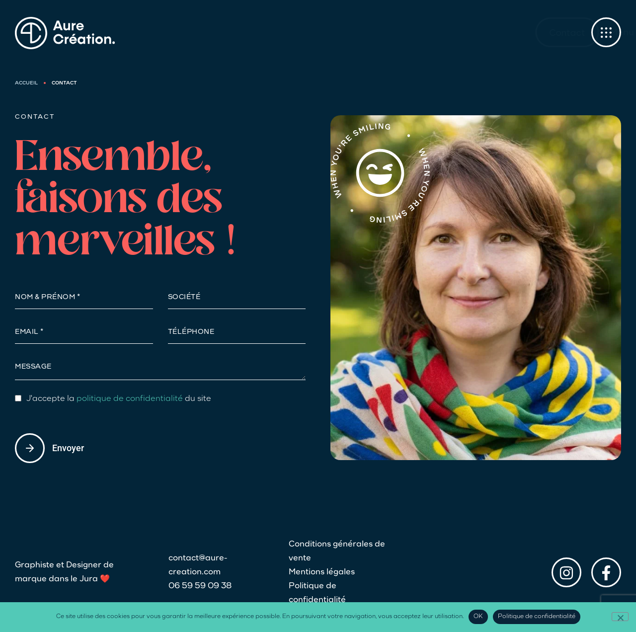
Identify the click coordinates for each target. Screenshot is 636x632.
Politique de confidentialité (317, 593)
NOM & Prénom (46, 297)
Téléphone (191, 332)
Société (184, 297)
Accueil (26, 83)
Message (33, 367)
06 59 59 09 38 (200, 586)
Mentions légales (322, 572)
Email (27, 332)
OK (478, 617)
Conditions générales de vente (337, 551)
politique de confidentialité (130, 399)
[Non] (620, 616)
